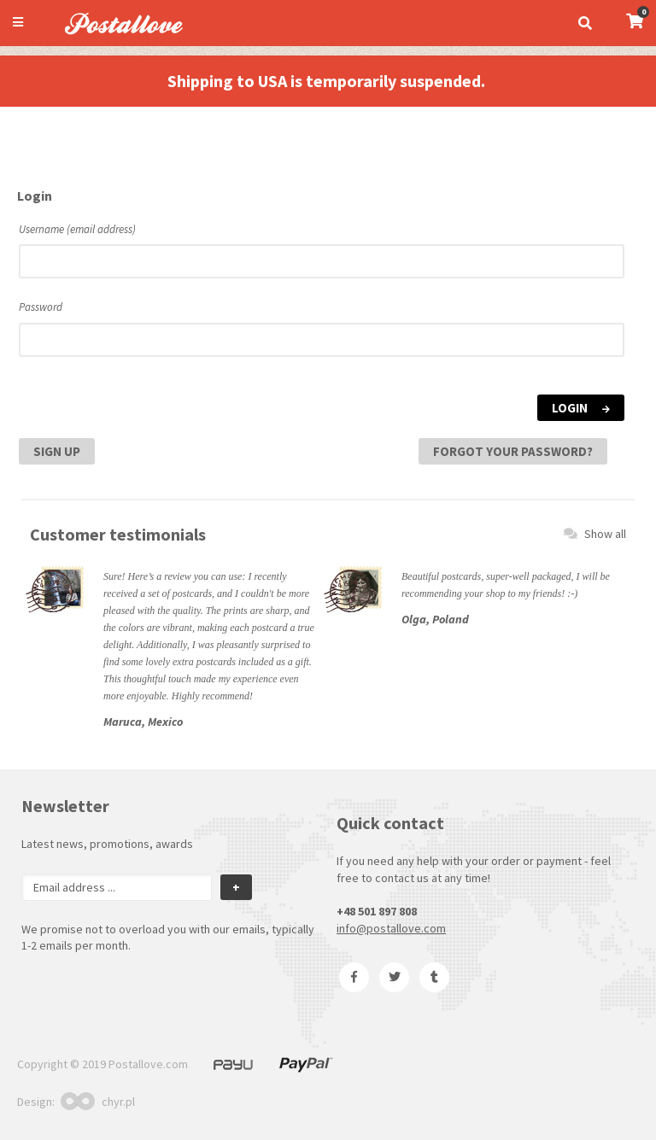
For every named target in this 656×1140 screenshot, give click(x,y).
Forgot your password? (513, 451)
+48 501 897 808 (377, 911)
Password (40, 307)
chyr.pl (98, 1101)
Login (581, 408)
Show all (595, 533)
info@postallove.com (391, 928)
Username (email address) (77, 229)
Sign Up (56, 451)
